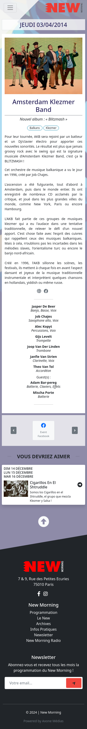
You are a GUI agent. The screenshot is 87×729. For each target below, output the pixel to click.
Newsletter (43, 634)
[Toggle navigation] (10, 7)
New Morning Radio (43, 640)
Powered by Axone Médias (43, 721)
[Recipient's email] (36, 683)
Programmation (43, 612)
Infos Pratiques (43, 629)
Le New (43, 618)
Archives (43, 623)
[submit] (73, 683)
